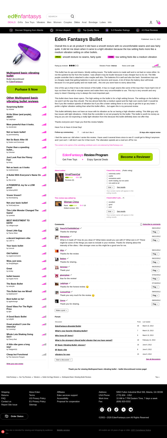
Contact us (6, 401)
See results (121, 187)
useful (111, 176)
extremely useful (114, 174)
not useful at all (114, 183)
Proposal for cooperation (68, 401)
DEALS (12, 22)
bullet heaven (13, 276)
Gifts (20, 22)
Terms (32, 395)
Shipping (5, 392)
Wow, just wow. (14, 261)
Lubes (103, 22)
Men (49, 22)
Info (109, 22)
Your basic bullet (15, 246)
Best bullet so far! (15, 299)
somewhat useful (115, 178)
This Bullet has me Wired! (19, 291)
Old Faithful (12, 253)
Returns (5, 395)
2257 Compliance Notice (141, 430)
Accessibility (62, 398)
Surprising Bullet (15, 107)
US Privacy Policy (37, 398)
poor (110, 207)
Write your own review (15, 364)
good (110, 205)
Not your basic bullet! (17, 203)
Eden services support (67, 395)
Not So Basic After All (17, 140)
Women (57, 22)
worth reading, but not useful (119, 181)
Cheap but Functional (17, 354)
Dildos (77, 22)
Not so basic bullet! (16, 132)
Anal (84, 22)
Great (9, 268)
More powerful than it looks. (20, 124)
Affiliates (61, 392)
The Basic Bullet (15, 284)
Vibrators (41, 22)
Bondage (93, 22)
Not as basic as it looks (18, 167)
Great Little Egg (14, 230)
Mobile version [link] (63, 430)
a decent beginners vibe (18, 238)
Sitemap (33, 405)
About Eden (34, 392)
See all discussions (153, 359)
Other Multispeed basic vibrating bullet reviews (22, 99)
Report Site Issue (9, 405)
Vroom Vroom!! (14, 195)
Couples (68, 22)
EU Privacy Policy (37, 401)
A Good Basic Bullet (16, 317)
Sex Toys (30, 22)
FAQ (3, 398)
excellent (112, 202)
